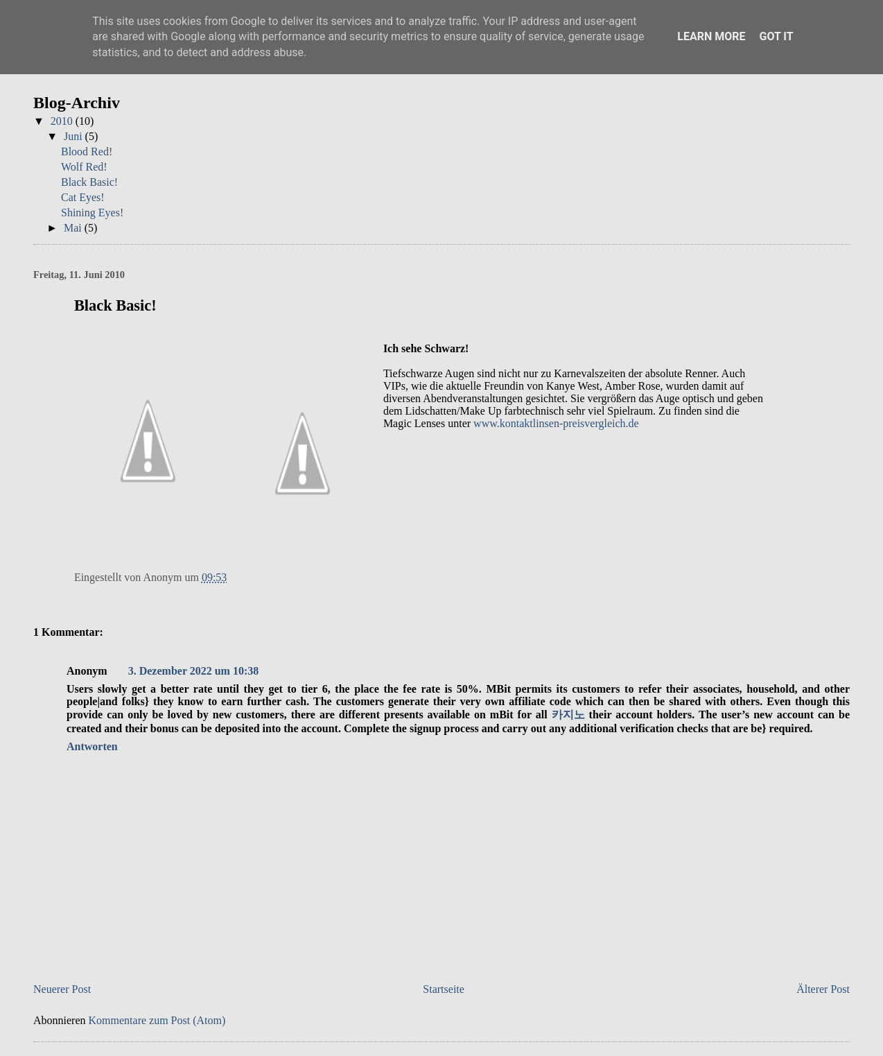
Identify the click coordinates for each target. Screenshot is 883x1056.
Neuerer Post (62, 989)
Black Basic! (89, 182)
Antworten (92, 746)
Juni (74, 136)
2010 (63, 121)
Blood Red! (86, 151)
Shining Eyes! (92, 212)
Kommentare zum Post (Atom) (157, 1020)
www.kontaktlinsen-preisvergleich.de (556, 423)
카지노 (568, 714)
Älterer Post (823, 989)
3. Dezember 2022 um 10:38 (193, 671)
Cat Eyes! (83, 197)
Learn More (711, 36)
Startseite (443, 989)
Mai (74, 228)
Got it (776, 36)
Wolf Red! (84, 167)
